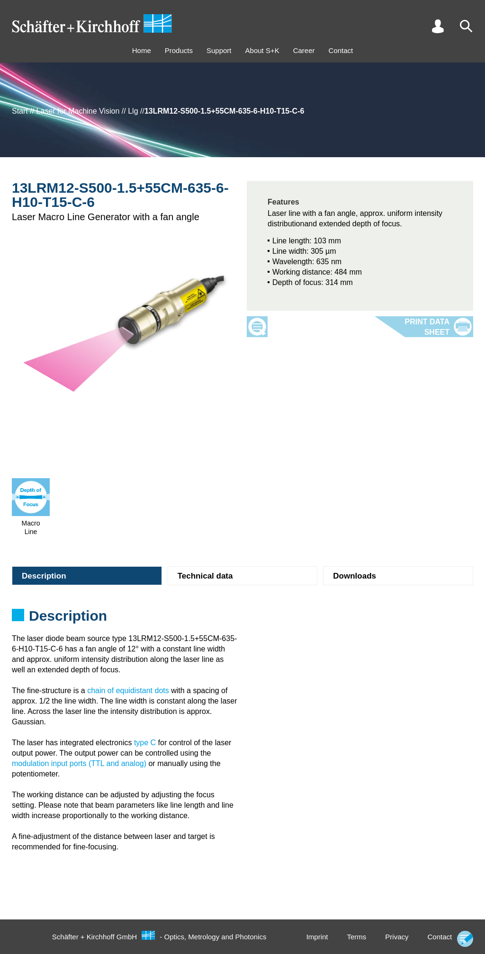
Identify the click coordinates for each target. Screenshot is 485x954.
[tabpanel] (242, 619)
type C (145, 743)
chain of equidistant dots (128, 691)
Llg (133, 111)
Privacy (396, 937)
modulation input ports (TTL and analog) (79, 763)
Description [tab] (44, 575)
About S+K (262, 50)
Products (179, 50)
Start (20, 111)
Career (304, 50)
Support (219, 50)
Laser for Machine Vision (78, 111)
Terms (356, 937)
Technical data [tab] (205, 575)
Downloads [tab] (354, 575)
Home (141, 50)
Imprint (317, 937)
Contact (341, 50)
